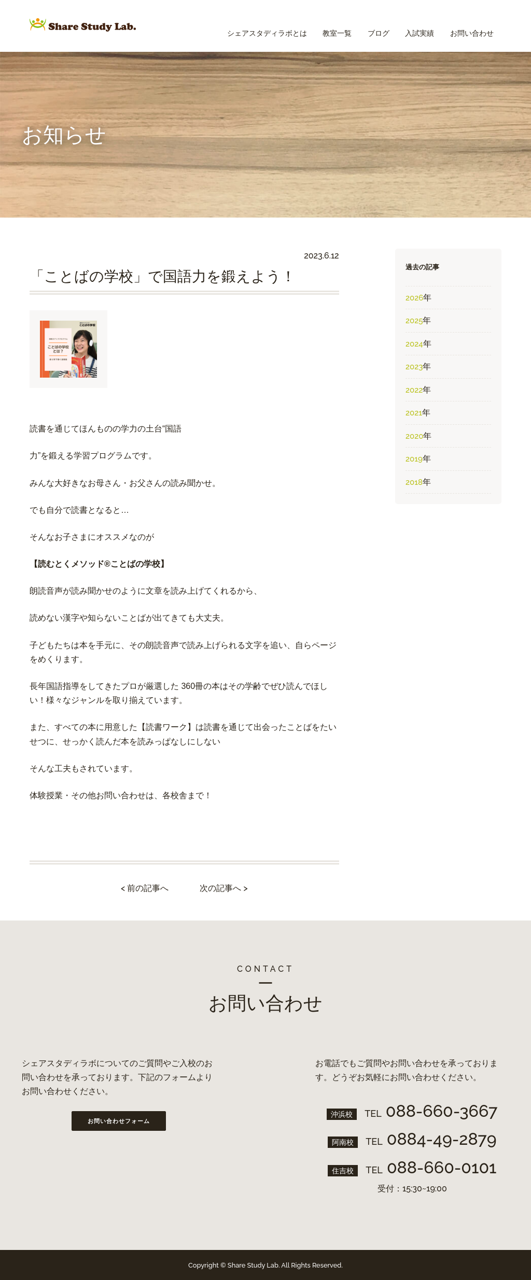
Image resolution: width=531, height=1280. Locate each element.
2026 (414, 298)
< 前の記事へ (145, 888)
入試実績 (412, 26)
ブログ (366, 26)
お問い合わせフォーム (119, 1121)
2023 (414, 366)
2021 (414, 413)
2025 (414, 320)
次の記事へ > (223, 888)
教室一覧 (319, 26)
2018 (414, 482)
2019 (414, 459)
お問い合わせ (469, 26)
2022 (414, 390)
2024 (414, 344)
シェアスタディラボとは (245, 26)
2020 (414, 436)
